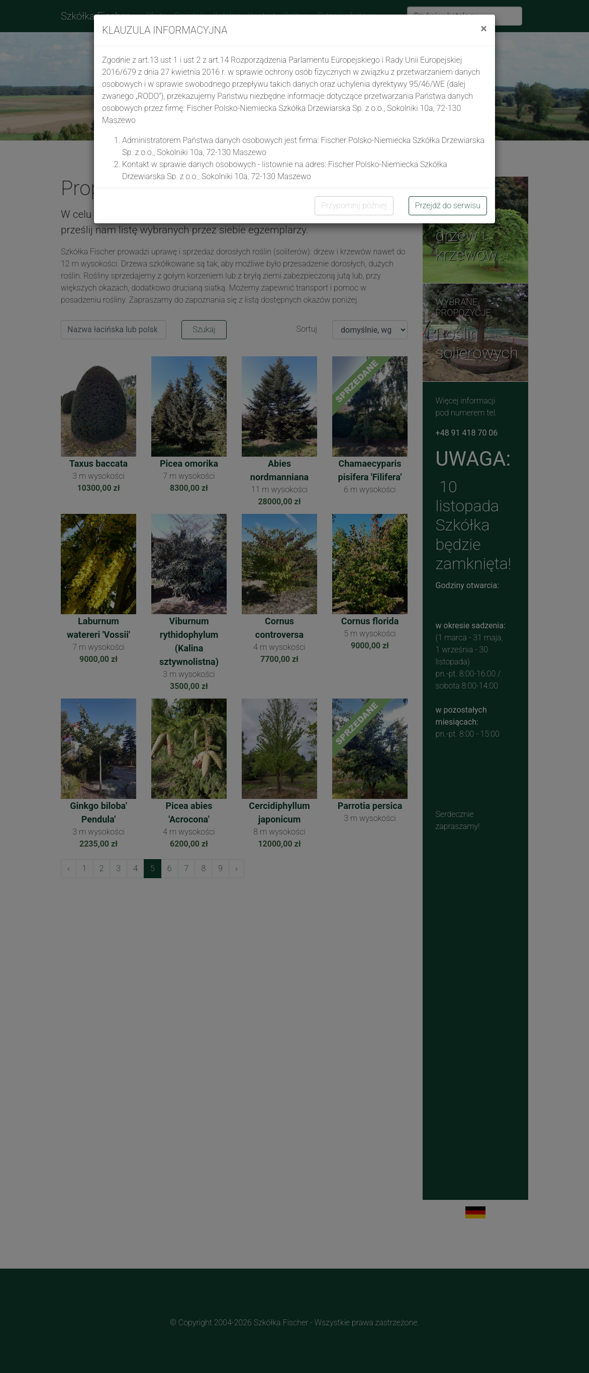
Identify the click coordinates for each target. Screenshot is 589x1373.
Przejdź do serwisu (447, 205)
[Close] (483, 29)
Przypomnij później (354, 205)
